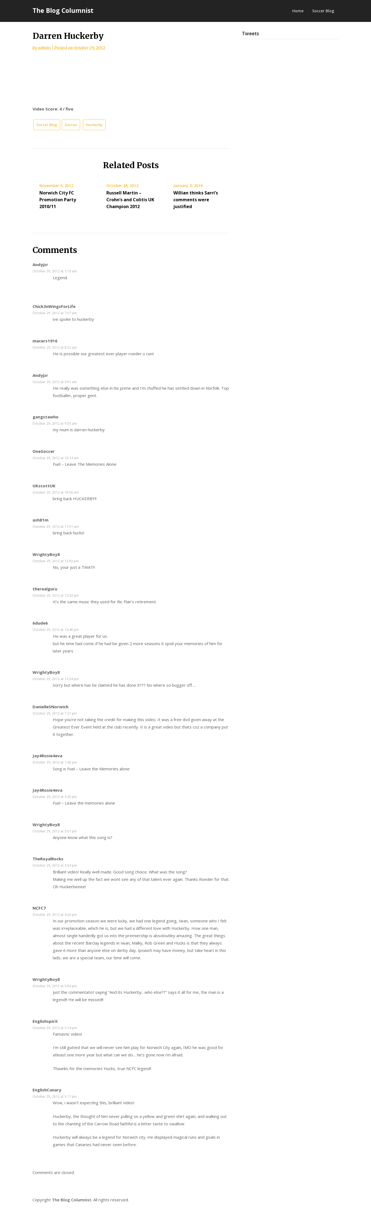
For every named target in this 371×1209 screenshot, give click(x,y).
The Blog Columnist (63, 10)
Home (297, 10)
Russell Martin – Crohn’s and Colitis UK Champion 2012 (130, 199)
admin (44, 48)
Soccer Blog (323, 10)
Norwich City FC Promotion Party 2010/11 (57, 199)
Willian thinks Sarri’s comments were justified (195, 199)
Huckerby (94, 124)
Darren (71, 124)
